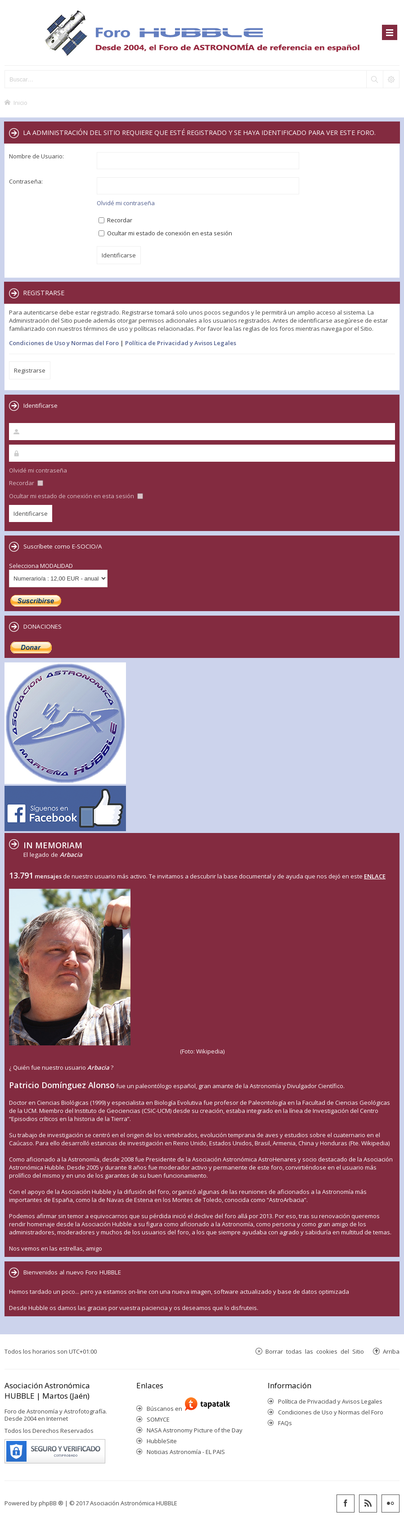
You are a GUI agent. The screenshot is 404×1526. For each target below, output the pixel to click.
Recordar (115, 220)
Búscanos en (166, 1408)
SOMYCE (158, 1419)
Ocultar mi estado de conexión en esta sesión (165, 233)
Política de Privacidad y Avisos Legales (180, 343)
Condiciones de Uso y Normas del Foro (64, 343)
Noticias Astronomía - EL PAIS (186, 1452)
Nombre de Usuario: (36, 156)
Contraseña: (26, 181)
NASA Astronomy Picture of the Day (194, 1430)
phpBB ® (51, 1503)
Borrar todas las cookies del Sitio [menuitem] (314, 1351)
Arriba (391, 1351)
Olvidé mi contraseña (126, 203)
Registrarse (29, 370)
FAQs (285, 1423)
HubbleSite (162, 1441)
